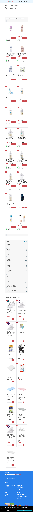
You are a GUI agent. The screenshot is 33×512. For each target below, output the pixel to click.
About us (18, 484)
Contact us (7, 494)
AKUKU (8, 251)
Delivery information (20, 485)
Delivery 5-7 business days (11, 285)
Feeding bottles (16, 5)
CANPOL (8, 256)
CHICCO (8, 259)
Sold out (8, 291)
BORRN (8, 255)
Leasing (18, 489)
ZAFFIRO (8, 250)
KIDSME (8, 261)
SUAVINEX (8, 272)
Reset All (25, 241)
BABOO (8, 245)
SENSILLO (8, 271)
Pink (7, 279)
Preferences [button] (8, 510)
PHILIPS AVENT (9, 270)
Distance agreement (20, 487)
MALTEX (8, 264)
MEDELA (8, 265)
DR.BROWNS (9, 260)
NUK (8, 269)
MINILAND (8, 266)
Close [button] (31, 506)
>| (20, 20)
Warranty (18, 488)
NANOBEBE (9, 249)
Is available (8, 282)
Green (8, 277)
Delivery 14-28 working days (11, 290)
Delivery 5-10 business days (11, 287)
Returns (6, 495)
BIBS (8, 254)
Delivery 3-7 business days (11, 284)
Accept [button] (24, 510)
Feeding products (10, 5)
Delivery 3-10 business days (11, 286)
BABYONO (8, 253)
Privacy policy (19, 486)
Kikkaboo (8, 248)
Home (6, 5)
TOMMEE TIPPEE (9, 274)
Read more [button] (3, 508)
